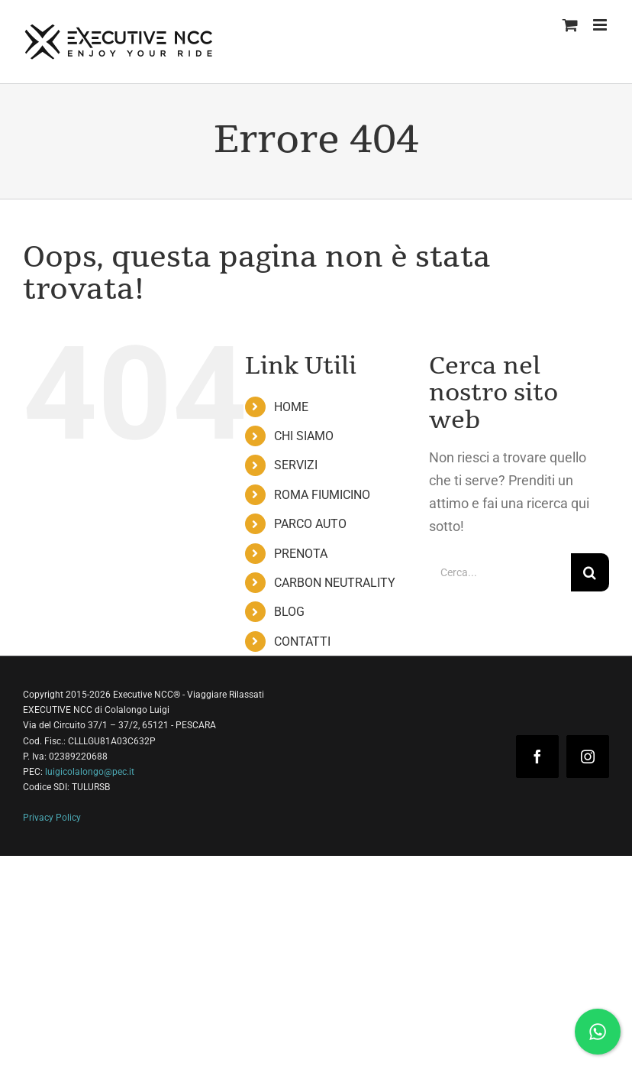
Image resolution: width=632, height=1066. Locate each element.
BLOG (289, 611)
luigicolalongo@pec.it (89, 771)
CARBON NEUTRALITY (334, 582)
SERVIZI (296, 465)
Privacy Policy (52, 817)
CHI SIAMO (304, 436)
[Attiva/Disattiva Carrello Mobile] (570, 25)
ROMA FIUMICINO (322, 495)
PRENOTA (300, 553)
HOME (291, 407)
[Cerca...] (500, 572)
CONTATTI (302, 641)
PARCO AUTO (310, 524)
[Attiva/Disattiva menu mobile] (601, 25)
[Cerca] (590, 572)
